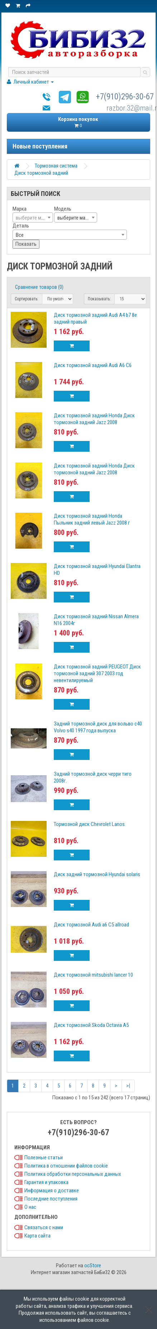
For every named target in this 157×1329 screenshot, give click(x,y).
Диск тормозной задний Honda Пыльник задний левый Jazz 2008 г (92, 519)
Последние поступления (50, 1199)
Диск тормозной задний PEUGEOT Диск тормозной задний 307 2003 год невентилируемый (97, 673)
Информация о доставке (51, 1190)
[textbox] (33, 218)
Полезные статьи (43, 1157)
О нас (30, 1207)
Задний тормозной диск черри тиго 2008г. (93, 777)
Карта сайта (37, 1235)
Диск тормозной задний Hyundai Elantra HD (97, 569)
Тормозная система (56, 166)
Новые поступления (40, 146)
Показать (26, 244)
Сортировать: (26, 298)
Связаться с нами (43, 1227)
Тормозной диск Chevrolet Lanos (89, 824)
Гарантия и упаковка (46, 1182)
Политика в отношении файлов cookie (66, 1166)
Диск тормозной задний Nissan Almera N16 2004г (96, 619)
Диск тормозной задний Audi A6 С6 (93, 365)
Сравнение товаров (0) (39, 287)
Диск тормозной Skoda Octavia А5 (91, 1025)
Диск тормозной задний (41, 173)
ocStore (92, 1265)
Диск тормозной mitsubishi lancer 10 (93, 975)
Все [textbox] (20, 235)
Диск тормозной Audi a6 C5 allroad (91, 924)
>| (128, 1086)
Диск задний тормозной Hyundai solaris (97, 874)
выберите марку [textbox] (74, 218)
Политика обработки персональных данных (72, 1174)
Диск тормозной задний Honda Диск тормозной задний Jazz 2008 (94, 419)
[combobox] (33, 217)
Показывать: (99, 298)
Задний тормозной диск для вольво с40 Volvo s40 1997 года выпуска (98, 727)
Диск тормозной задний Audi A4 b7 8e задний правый (95, 318)
